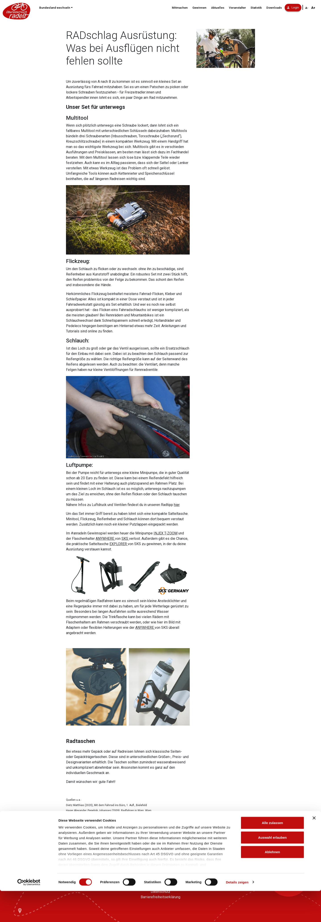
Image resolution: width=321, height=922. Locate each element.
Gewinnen (199, 7)
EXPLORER (118, 544)
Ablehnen (272, 883)
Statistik (256, 7)
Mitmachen (180, 7)
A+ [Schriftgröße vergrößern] (313, 8)
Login (293, 7)
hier (176, 505)
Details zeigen (237, 913)
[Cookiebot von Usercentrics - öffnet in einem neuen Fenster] (28, 913)
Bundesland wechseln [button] (54, 7)
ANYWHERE (105, 538)
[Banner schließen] (314, 849)
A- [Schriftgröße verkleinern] (306, 8)
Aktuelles (217, 7)
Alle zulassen (272, 854)
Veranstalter (237, 7)
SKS (125, 538)
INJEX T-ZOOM (165, 533)
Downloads (274, 7)
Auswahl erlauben (272, 868)
